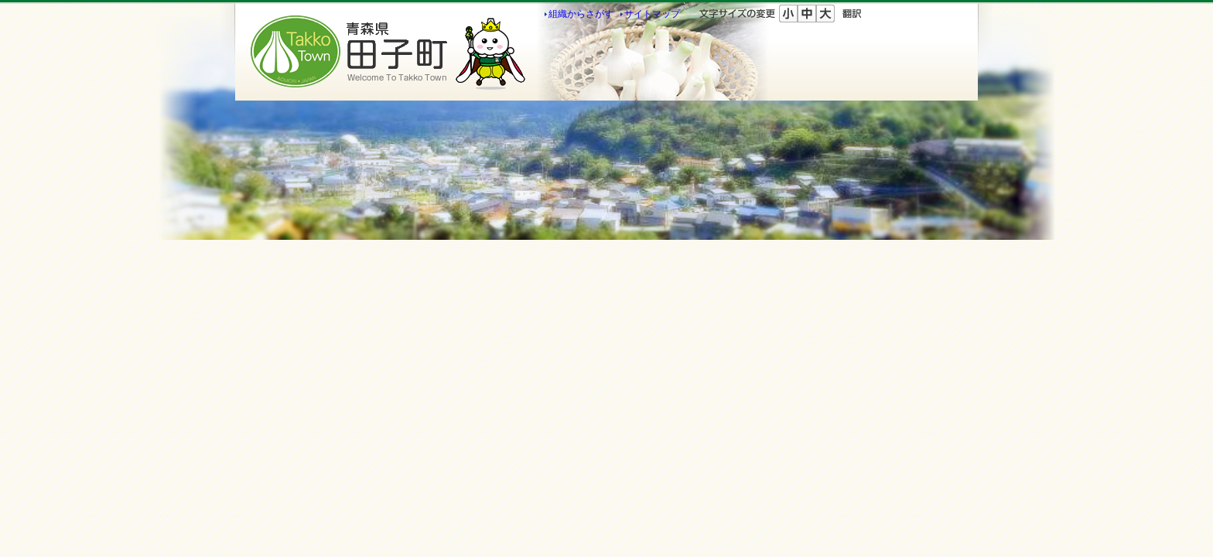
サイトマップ (652, 14)
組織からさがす (580, 14)
